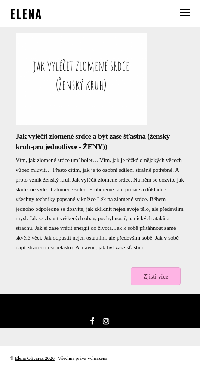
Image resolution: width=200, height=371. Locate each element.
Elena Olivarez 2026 (35, 358)
